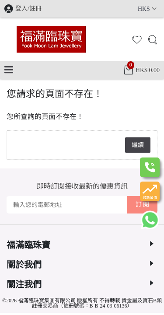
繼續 (138, 145)
